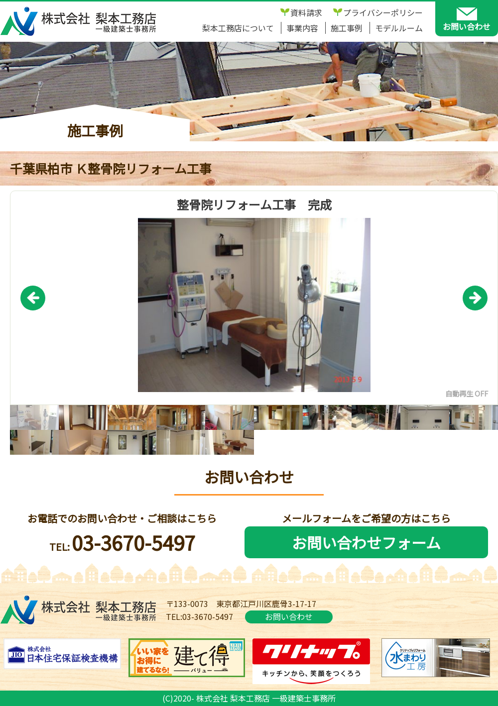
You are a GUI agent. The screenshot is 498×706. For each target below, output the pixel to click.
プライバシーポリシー (383, 12)
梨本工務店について (238, 28)
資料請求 (306, 12)
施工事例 (347, 28)
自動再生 (459, 393)
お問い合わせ (289, 616)
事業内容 (302, 28)
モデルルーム (399, 28)
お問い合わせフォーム (366, 542)
